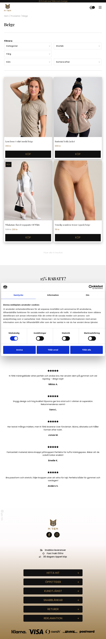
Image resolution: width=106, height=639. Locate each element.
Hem (6, 16)
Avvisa (19, 350)
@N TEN (2, 515)
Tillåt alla (86, 350)
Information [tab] (53, 295)
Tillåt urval (53, 350)
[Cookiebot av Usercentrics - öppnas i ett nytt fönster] (91, 287)
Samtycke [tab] (18, 295)
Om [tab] (87, 295)
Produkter (15, 16)
